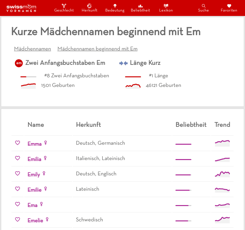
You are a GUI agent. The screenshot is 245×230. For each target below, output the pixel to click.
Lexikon (166, 7)
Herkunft (89, 7)
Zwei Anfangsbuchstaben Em (65, 63)
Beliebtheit (140, 7)
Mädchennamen (32, 49)
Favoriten (229, 7)
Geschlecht (63, 7)
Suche (203, 7)
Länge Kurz (145, 63)
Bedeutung (114, 7)
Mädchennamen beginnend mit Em (97, 49)
